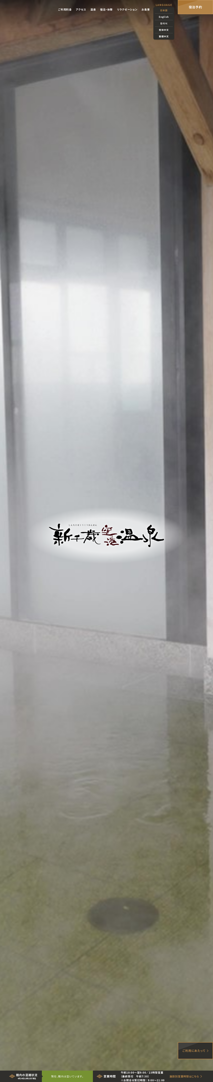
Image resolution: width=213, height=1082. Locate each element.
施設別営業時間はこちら (184, 1076)
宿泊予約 (195, 7)
